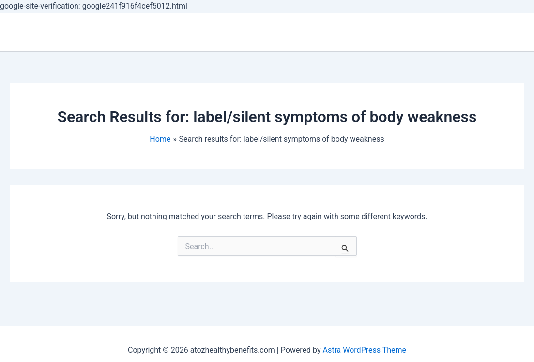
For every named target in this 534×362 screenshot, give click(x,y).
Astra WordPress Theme (364, 350)
